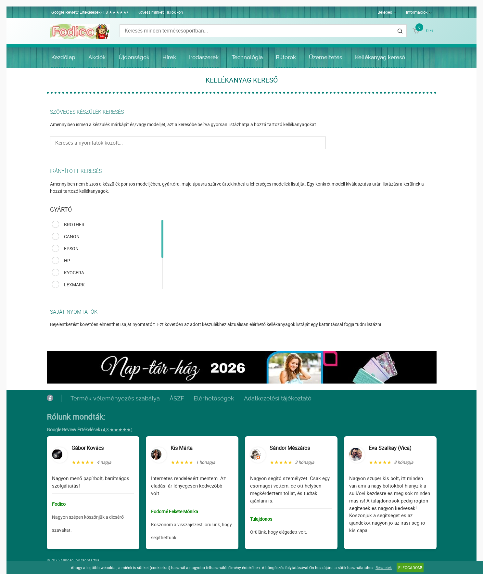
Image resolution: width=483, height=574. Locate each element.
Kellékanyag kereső (380, 57)
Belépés (384, 12)
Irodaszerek (204, 57)
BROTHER (74, 224)
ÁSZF (177, 398)
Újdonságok (134, 57)
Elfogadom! (410, 567)
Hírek (169, 57)
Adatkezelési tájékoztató (277, 398)
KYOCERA (74, 272)
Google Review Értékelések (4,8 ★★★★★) (89, 12)
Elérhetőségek (214, 398)
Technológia (247, 57)
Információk (416, 12)
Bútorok (286, 57)
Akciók (97, 57)
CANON (72, 236)
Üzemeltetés (325, 57)
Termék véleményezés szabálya (115, 398)
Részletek (383, 567)
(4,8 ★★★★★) (117, 429)
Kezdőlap (63, 57)
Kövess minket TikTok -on (160, 12)
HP (67, 260)
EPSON (71, 248)
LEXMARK (74, 284)
